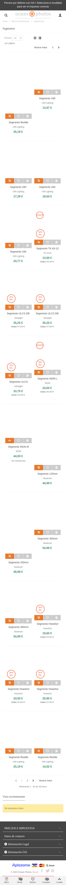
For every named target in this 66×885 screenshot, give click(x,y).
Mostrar (8, 38)
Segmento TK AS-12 (47, 248)
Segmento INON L (47, 378)
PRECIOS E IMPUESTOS (19, 828)
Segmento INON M (18, 446)
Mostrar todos (40, 47)
